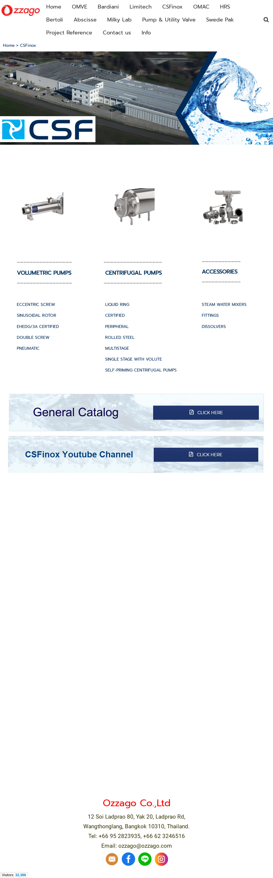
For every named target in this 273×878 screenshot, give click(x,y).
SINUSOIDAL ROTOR (36, 315)
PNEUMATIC (28, 348)
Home (9, 45)
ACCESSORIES (219, 272)
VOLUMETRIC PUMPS (44, 273)
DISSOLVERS (214, 327)
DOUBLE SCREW (33, 337)
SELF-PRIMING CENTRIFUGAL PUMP (139, 370)
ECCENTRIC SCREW (36, 304)
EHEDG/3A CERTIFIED (38, 327)
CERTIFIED (115, 315)
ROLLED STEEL (120, 337)
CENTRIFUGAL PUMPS (133, 273)
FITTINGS (210, 315)
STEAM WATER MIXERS (224, 304)
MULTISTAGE (117, 348)
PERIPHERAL (117, 327)
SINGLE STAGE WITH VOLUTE (133, 359)
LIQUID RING (117, 304)
